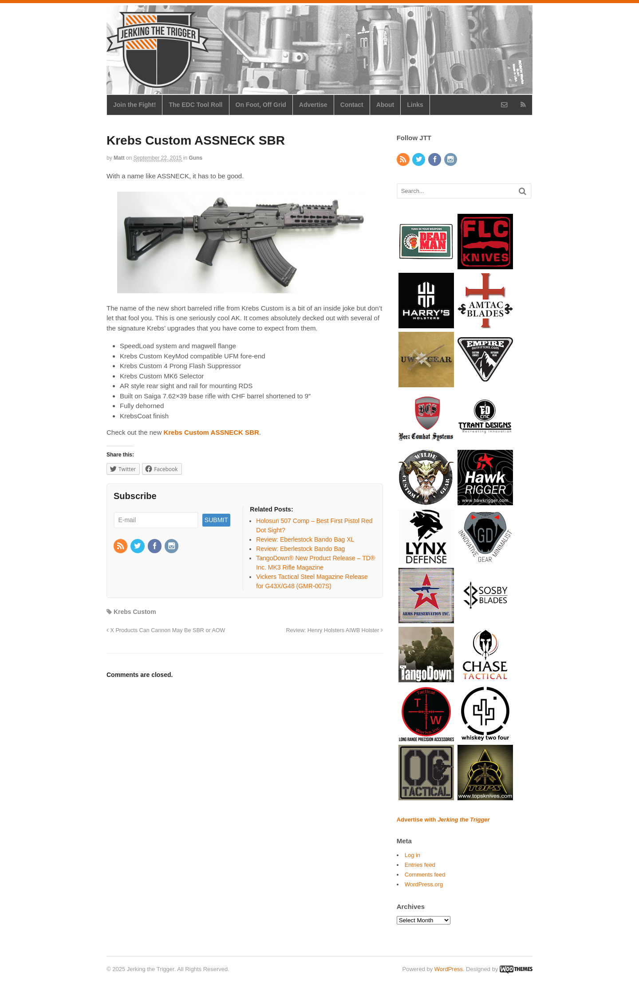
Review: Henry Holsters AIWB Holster (334, 630)
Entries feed (420, 864)
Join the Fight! (134, 104)
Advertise (313, 104)
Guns (196, 158)
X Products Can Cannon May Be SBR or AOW (165, 630)
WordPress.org (424, 884)
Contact (351, 104)
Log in (412, 855)
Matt (119, 158)
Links (415, 104)
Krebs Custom (135, 611)
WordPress (448, 969)
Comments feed (425, 874)
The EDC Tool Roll (195, 104)
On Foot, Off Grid (261, 104)
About (385, 104)
